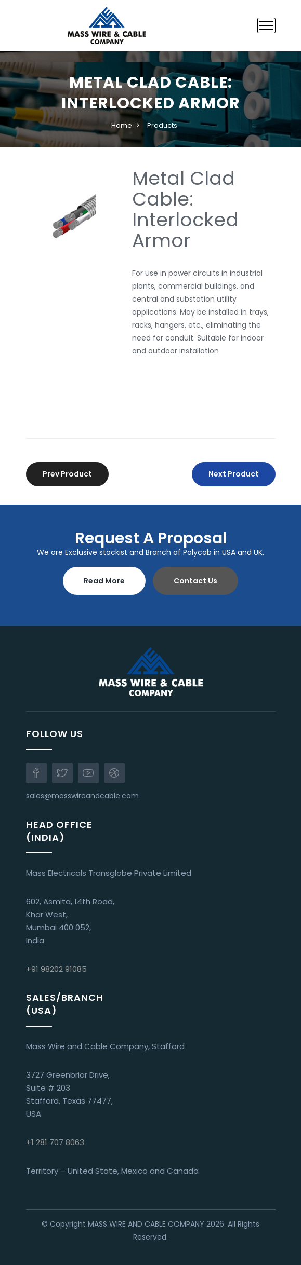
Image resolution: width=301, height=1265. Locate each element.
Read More (104, 581)
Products (162, 125)
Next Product (233, 474)
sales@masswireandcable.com (82, 796)
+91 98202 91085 (56, 968)
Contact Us (195, 581)
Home (121, 125)
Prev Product (67, 474)
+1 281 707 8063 (55, 1142)
